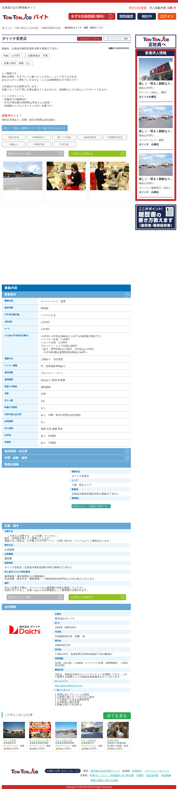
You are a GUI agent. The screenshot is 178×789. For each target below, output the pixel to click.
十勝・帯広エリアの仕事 (26, 27)
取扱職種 (166, 775)
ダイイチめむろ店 (63, 740)
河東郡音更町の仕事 (51, 27)
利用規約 (137, 770)
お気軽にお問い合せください (60, 771)
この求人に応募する (81, 153)
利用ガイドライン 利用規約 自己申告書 (112, 775)
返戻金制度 (152, 775)
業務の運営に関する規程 (104, 780)
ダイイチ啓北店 (88, 740)
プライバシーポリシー (157, 770)
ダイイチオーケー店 (40, 740)
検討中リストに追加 (19, 153)
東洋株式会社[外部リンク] (105, 770)
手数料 (140, 775)
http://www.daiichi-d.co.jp (68, 685)
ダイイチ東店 (9, 740)
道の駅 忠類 (112, 740)
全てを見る (117, 716)
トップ (8, 27)
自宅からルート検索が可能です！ (91, 506)
